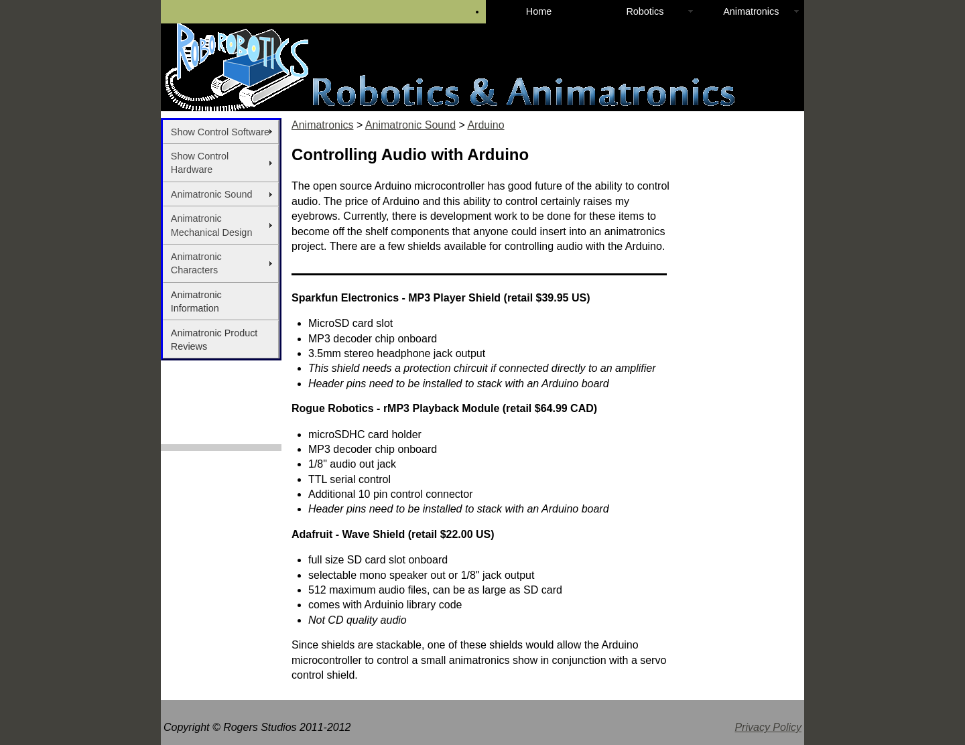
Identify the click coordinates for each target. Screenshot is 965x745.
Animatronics (751, 11)
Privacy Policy (767, 727)
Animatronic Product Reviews (214, 340)
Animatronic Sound (212, 194)
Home (539, 11)
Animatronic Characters (196, 263)
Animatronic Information (196, 301)
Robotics (644, 11)
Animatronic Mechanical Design (212, 225)
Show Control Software (220, 132)
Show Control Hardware (200, 163)
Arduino (485, 125)
